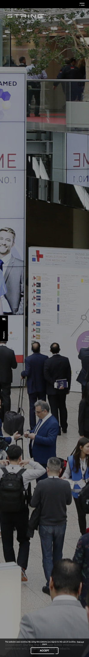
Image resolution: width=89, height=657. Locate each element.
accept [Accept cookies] (44, 650)
